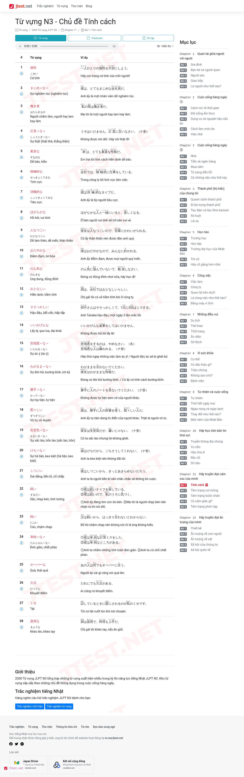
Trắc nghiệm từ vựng (59, 706)
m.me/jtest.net (114, 738)
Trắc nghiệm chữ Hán (30, 706)
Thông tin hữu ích (66, 726)
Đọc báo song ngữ (104, 726)
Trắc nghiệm (45, 6)
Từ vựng (62, 6)
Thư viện (77, 6)
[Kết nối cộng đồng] (71, 765)
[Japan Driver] (28, 765)
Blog (89, 6)
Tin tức (85, 726)
